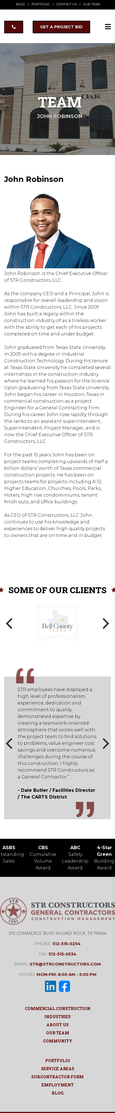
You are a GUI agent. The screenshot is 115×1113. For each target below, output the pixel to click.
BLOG (20, 4)
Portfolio (57, 1060)
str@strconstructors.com (65, 964)
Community (57, 1041)
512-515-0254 (66, 943)
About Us (57, 1024)
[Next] (105, 623)
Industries (57, 1016)
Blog (58, 1093)
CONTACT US (66, 4)
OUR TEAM (91, 4)
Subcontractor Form (57, 1076)
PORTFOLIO (41, 4)
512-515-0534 (62, 954)
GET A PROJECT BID (61, 26)
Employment (58, 1085)
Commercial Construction (57, 1008)
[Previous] (10, 623)
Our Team (57, 1032)
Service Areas (57, 1068)
